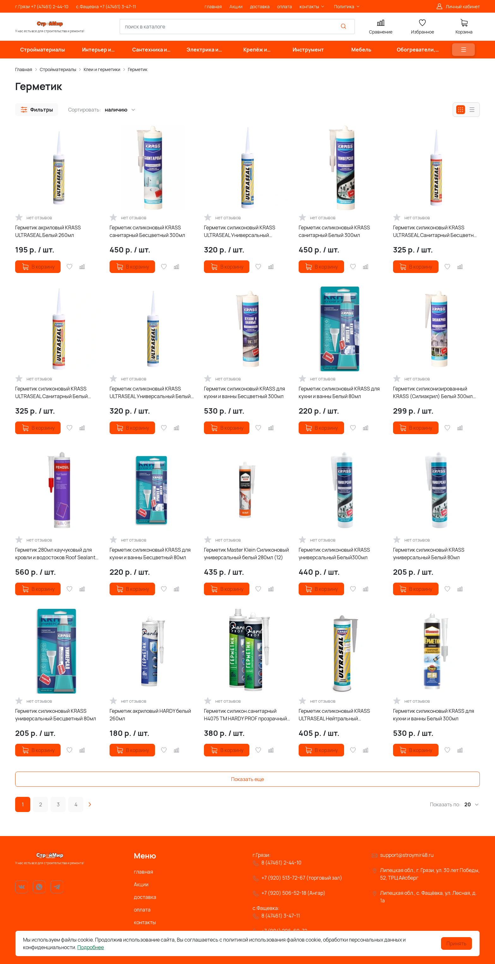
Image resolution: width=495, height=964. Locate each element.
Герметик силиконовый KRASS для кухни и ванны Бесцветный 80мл (150, 553)
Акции (141, 884)
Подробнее (90, 947)
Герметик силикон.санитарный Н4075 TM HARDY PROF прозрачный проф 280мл (245, 714)
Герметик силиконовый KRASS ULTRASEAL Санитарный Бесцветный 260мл (436, 231)
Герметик (137, 69)
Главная (23, 69)
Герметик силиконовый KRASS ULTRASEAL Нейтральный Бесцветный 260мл (334, 714)
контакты (145, 922)
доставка (145, 897)
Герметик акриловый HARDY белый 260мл (150, 714)
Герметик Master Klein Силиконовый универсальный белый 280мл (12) (246, 553)
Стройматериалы (58, 69)
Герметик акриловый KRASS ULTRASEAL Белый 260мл (48, 231)
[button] (36, 109)
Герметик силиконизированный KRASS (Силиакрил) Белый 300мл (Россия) (433, 392)
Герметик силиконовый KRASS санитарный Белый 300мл (334, 231)
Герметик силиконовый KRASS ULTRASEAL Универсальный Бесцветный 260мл (239, 231)
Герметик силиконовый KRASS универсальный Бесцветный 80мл (55, 714)
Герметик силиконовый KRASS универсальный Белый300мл (334, 553)
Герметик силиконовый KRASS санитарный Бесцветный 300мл (147, 231)
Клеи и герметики (102, 69)
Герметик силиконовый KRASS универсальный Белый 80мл (428, 553)
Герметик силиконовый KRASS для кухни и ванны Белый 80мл (339, 392)
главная (143, 871)
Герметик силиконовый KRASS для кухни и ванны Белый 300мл (433, 714)
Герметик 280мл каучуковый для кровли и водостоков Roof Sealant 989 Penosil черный (55, 553)
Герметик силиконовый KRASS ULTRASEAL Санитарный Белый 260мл (51, 392)
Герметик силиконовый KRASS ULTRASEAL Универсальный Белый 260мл (150, 392)
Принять (456, 943)
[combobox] (237, 26)
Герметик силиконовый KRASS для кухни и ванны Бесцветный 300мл (244, 392)
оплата (142, 909)
